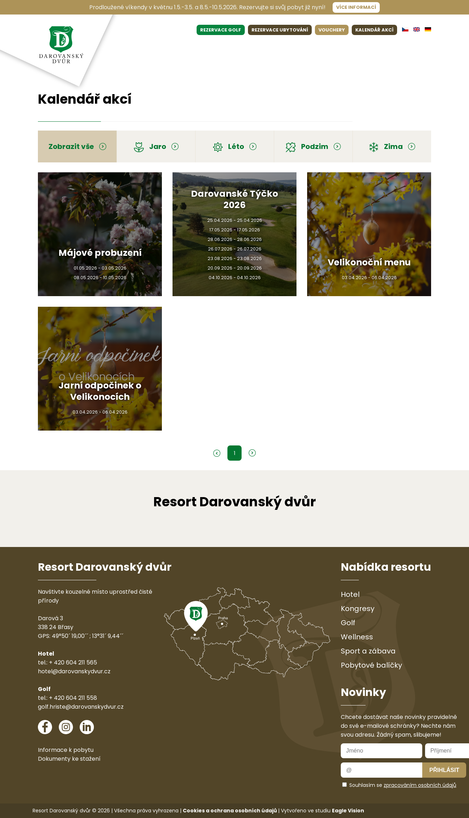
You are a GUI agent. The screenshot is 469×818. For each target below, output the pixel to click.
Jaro (156, 146)
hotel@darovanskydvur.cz (74, 671)
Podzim (313, 146)
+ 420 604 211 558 (73, 698)
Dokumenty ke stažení (69, 759)
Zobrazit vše (77, 146)
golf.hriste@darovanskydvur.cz (81, 707)
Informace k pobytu (66, 750)
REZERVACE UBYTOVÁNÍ (280, 30)
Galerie (394, 47)
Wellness (243, 47)
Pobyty (270, 47)
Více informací (356, 7)
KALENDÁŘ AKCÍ (374, 30)
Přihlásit (444, 770)
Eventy (216, 47)
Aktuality (345, 47)
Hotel (140, 47)
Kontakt (420, 47)
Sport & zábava (306, 47)
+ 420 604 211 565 (73, 662)
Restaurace (169, 47)
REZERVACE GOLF (220, 30)
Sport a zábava (368, 651)
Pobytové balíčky (371, 665)
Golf (196, 47)
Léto (234, 146)
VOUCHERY (331, 30)
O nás (371, 47)
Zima (392, 146)
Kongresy (357, 609)
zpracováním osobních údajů (420, 785)
